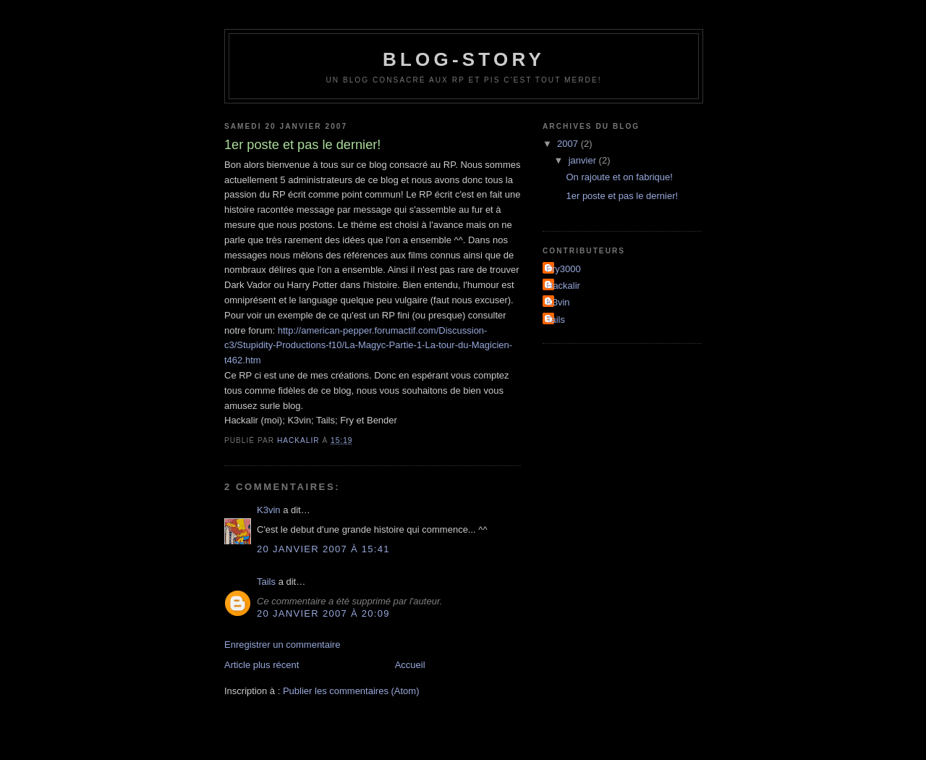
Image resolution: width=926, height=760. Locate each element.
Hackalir (563, 285)
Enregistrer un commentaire (282, 644)
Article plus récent (261, 664)
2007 (569, 143)
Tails (266, 581)
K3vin (269, 509)
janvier (584, 160)
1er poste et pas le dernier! (622, 195)
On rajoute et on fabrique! (619, 177)
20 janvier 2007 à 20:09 (323, 613)
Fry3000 (563, 268)
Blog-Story (464, 59)
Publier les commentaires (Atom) (351, 690)
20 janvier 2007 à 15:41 (323, 549)
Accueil (410, 664)
